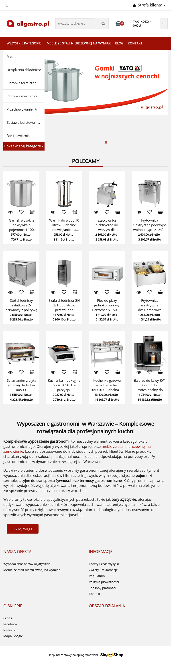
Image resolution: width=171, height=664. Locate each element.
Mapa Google (13, 636)
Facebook (10, 624)
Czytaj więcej (23, 529)
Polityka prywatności (104, 582)
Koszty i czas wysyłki (104, 564)
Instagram (10, 630)
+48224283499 (7, 4)
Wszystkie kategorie (24, 43)
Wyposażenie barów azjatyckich (26, 564)
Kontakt (135, 43)
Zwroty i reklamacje (103, 570)
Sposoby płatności (102, 588)
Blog (119, 43)
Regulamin (97, 576)
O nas (7, 618)
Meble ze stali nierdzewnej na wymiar (79, 43)
